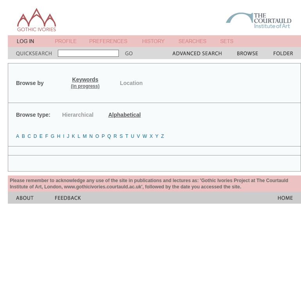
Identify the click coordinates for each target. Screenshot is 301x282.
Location (131, 83)
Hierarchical (77, 115)
